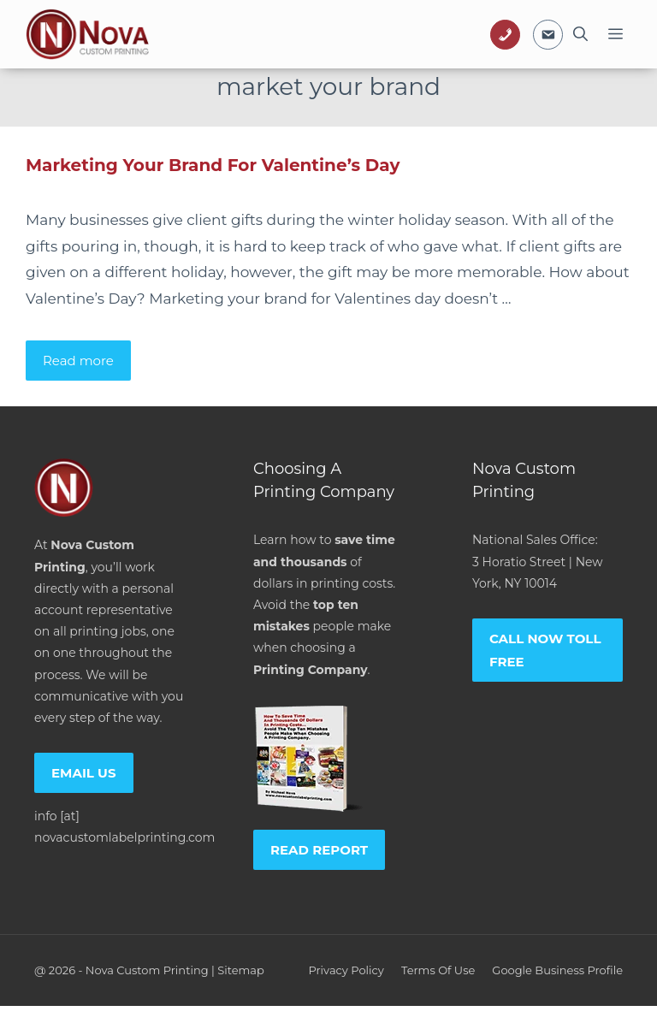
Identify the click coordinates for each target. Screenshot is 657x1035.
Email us (83, 773)
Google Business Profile (557, 970)
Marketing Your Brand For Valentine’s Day (213, 165)
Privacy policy (345, 970)
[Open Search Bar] (580, 34)
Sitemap (240, 970)
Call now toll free (545, 650)
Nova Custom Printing (147, 970)
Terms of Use (438, 970)
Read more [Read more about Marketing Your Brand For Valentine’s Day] (78, 360)
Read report (319, 850)
